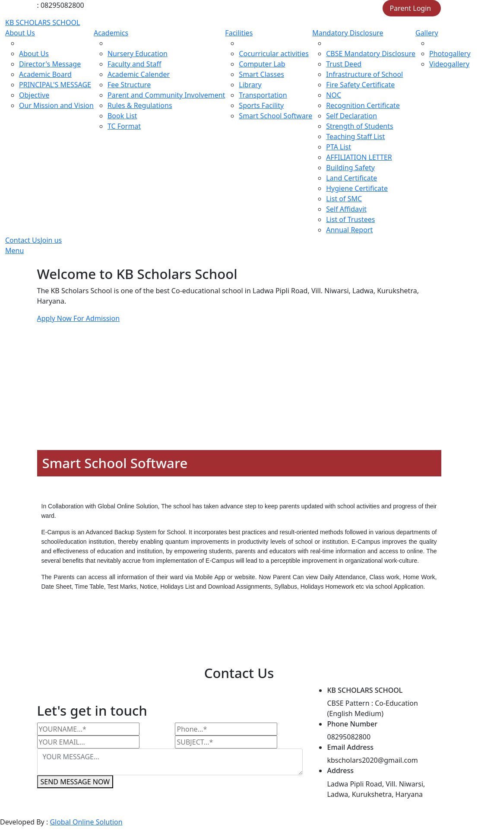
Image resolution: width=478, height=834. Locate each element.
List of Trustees (350, 219)
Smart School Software (275, 116)
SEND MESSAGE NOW (75, 781)
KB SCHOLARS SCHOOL (42, 22)
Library (250, 84)
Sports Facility (261, 105)
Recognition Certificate (363, 105)
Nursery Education (138, 53)
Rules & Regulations (140, 105)
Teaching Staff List (355, 136)
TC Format (124, 126)
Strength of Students (359, 126)
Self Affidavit (346, 209)
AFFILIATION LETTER (359, 157)
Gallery (426, 33)
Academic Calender (139, 74)
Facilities (239, 33)
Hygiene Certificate (357, 188)
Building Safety (350, 167)
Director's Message (50, 64)
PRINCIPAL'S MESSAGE (55, 84)
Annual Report (349, 230)
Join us (51, 240)
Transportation (263, 95)
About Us (20, 33)
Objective (34, 95)
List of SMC (344, 198)
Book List (122, 116)
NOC (333, 95)
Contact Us (22, 240)
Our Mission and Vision (56, 105)
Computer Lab (262, 64)
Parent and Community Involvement (166, 95)
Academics (111, 33)
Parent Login (410, 8)
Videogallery (449, 64)
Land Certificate (351, 178)
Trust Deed (343, 64)
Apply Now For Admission (78, 318)
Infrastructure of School (364, 74)
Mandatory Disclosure (347, 33)
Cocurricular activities (274, 53)
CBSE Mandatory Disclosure (370, 53)
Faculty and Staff (134, 64)
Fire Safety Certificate (360, 84)
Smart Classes (261, 74)
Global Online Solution (86, 822)
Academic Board (45, 74)
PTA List (338, 147)
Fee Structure (129, 84)
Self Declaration (351, 116)
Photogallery (450, 53)
